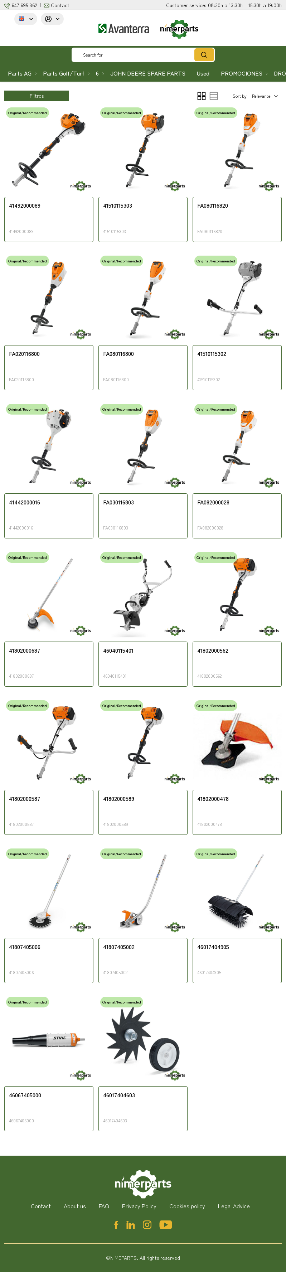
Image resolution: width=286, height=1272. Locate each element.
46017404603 (119, 1095)
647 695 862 (24, 5)
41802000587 (24, 799)
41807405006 (24, 947)
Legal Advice (234, 1205)
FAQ (104, 1205)
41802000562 (212, 650)
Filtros (37, 95)
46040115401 (118, 650)
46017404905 (213, 947)
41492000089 (24, 205)
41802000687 (24, 650)
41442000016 (24, 502)
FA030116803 (118, 502)
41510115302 (211, 354)
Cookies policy (187, 1205)
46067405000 (25, 1095)
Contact (60, 5)
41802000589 (118, 799)
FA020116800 (24, 354)
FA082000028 (213, 502)
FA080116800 (118, 354)
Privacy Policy (139, 1205)
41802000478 (213, 799)
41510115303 (117, 205)
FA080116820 (212, 205)
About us (75, 1205)
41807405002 (119, 947)
